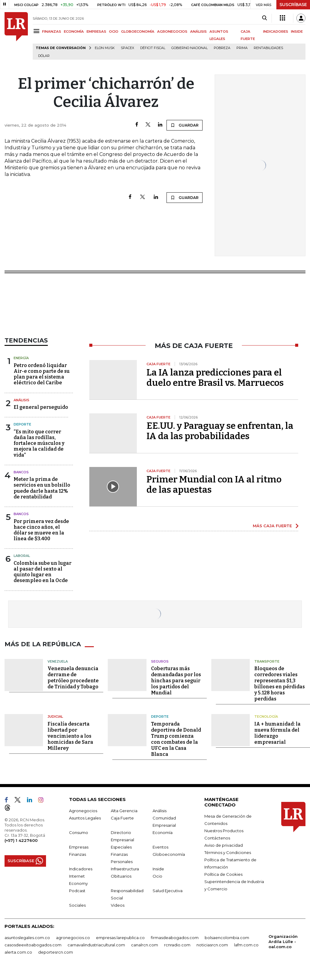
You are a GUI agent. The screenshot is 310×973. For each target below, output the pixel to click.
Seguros (160, 661)
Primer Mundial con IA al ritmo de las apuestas (214, 484)
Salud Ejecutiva (168, 890)
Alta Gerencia (124, 810)
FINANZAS (51, 31)
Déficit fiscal (152, 48)
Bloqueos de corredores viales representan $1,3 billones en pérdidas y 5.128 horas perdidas (279, 684)
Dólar (44, 56)
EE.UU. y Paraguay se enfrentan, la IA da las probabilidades (220, 431)
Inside (158, 868)
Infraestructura (125, 868)
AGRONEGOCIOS (172, 31)
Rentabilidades (268, 48)
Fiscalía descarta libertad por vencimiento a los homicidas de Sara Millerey (70, 736)
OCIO (113, 31)
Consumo (78, 832)
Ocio (157, 876)
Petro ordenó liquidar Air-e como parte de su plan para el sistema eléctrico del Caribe (42, 374)
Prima (242, 48)
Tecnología (266, 716)
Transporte (266, 661)
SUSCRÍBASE (293, 4)
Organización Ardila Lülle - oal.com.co (283, 941)
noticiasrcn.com (212, 944)
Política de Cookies (223, 874)
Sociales (77, 905)
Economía (163, 832)
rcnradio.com (177, 944)
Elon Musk (105, 48)
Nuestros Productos (223, 830)
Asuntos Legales (85, 818)
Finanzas (77, 854)
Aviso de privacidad (223, 845)
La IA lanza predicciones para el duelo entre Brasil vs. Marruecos (215, 377)
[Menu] (37, 31)
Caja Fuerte (122, 818)
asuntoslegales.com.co (27, 937)
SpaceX (127, 48)
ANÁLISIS (198, 31)
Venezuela (58, 661)
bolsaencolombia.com (227, 937)
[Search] (264, 18)
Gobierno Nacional (189, 48)
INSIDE (297, 31)
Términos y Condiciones (227, 852)
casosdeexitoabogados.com (33, 944)
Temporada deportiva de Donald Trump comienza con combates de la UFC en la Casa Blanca (176, 739)
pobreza (222, 48)
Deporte (22, 424)
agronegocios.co (73, 937)
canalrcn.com (144, 944)
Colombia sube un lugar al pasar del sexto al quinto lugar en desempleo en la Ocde (42, 572)
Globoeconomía (169, 854)
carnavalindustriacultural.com (96, 944)
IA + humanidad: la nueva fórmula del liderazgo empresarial (277, 733)
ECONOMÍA (74, 31)
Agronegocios (83, 810)
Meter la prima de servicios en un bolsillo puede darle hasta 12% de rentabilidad (42, 488)
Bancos (21, 472)
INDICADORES (275, 31)
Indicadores (80, 868)
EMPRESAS (96, 31)
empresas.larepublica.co (120, 937)
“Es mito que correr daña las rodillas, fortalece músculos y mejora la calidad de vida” (39, 443)
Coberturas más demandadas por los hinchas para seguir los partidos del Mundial (176, 681)
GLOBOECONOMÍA (137, 31)
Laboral (22, 556)
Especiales (121, 847)
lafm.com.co (246, 944)
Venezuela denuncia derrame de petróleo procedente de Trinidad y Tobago (73, 678)
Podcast (77, 890)
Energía (21, 358)
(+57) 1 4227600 (21, 840)
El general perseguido (41, 407)
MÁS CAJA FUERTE (272, 525)
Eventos (160, 847)
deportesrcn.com (55, 952)
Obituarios (121, 876)
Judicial (55, 716)
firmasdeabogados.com (175, 937)
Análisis (21, 400)
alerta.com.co (18, 952)
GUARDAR (184, 125)
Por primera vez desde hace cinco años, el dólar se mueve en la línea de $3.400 (41, 530)
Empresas (78, 847)
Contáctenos (217, 838)
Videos (117, 905)
